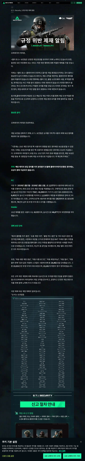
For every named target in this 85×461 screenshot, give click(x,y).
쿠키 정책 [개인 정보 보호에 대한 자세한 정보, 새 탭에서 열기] (62, 451)
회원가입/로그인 (79, 2)
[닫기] (81, 442)
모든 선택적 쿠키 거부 (72, 456)
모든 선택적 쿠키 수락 (52, 456)
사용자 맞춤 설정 (8, 456)
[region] (42, 449)
